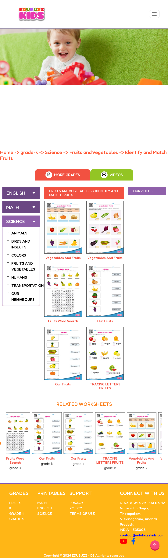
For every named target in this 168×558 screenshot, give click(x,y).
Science (15, 221)
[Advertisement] (84, 113)
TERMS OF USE (82, 513)
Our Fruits (105, 321)
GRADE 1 (16, 513)
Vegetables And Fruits (63, 258)
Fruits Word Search (63, 321)
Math (12, 207)
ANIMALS (19, 233)
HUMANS (19, 277)
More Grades (67, 175)
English (15, 193)
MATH (42, 502)
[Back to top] (154, 544)
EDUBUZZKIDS (83, 555)
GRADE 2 (16, 519)
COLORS (18, 255)
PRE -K (15, 502)
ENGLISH (44, 508)
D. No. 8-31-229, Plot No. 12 (142, 502)
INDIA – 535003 (133, 529)
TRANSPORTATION (27, 285)
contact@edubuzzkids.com (142, 535)
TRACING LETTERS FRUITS (105, 386)
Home (6, 152)
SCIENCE (44, 513)
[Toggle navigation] (154, 14)
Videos (116, 175)
